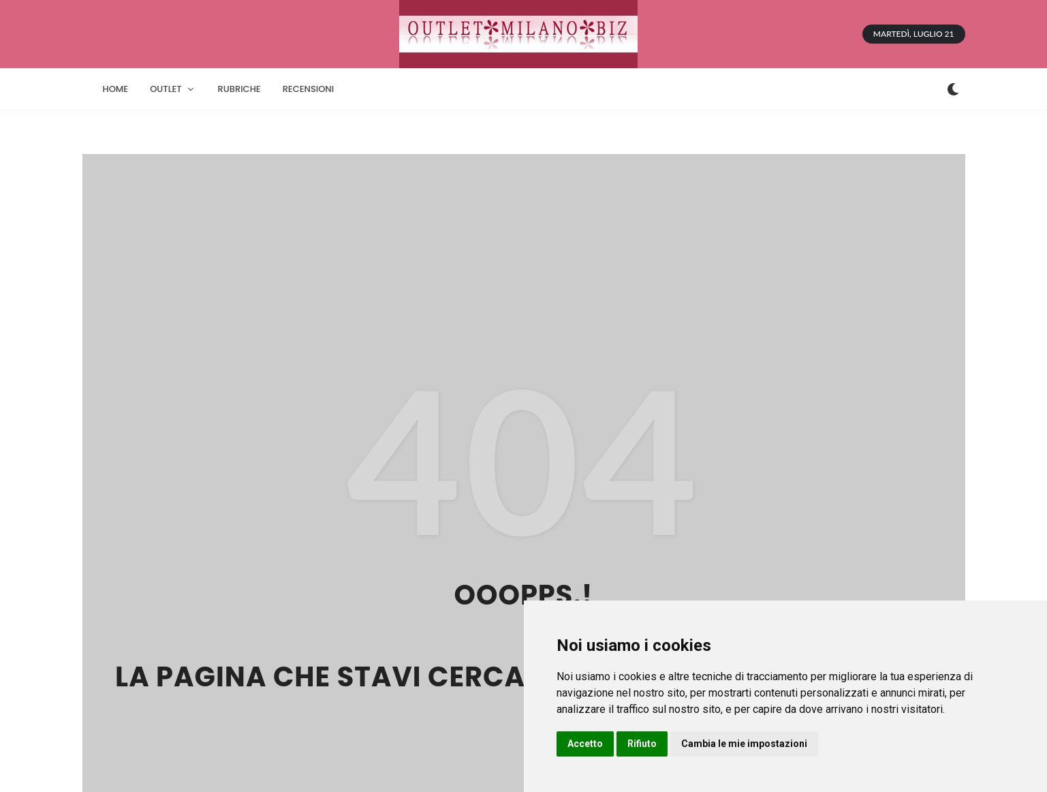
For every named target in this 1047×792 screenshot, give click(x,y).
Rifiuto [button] (642, 743)
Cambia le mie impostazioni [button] (744, 743)
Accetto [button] (585, 743)
